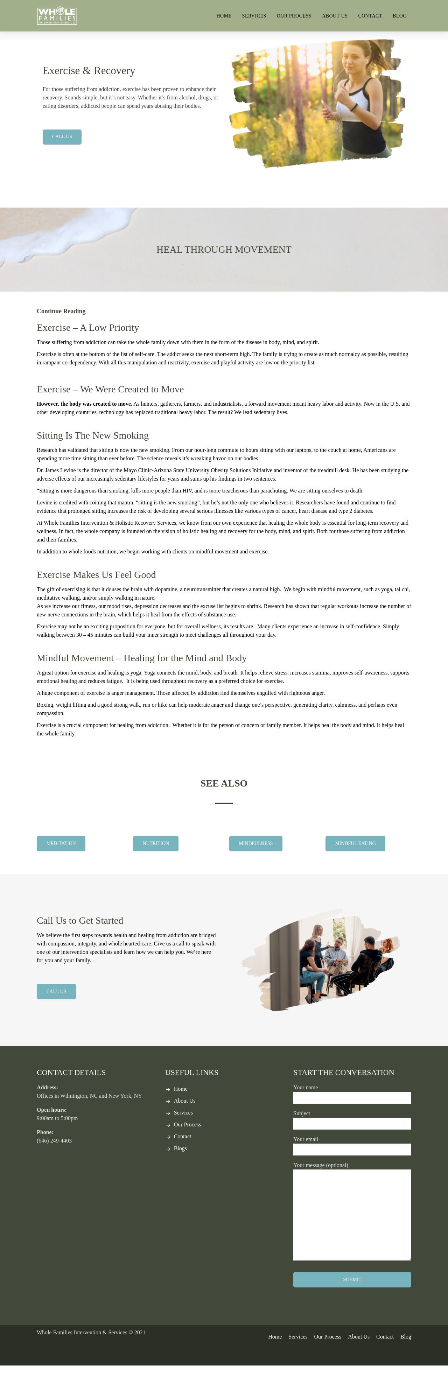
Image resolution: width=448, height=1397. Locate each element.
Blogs (180, 1180)
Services (254, 16)
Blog (400, 16)
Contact (370, 16)
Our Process (294, 16)
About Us (335, 16)
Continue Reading (61, 342)
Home (224, 16)
